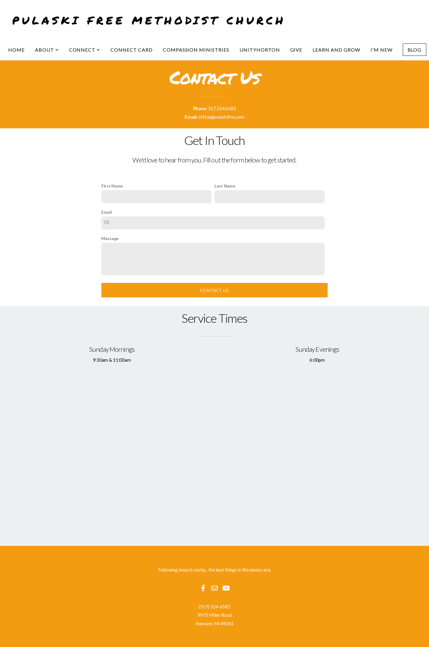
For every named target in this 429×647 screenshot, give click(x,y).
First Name (112, 185)
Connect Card (131, 50)
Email (106, 212)
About (47, 50)
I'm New (381, 50)
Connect (84, 50)
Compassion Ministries (196, 50)
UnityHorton (260, 50)
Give (296, 50)
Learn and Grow (336, 50)
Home (16, 50)
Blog (415, 50)
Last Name (224, 185)
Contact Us (214, 290)
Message (110, 238)
